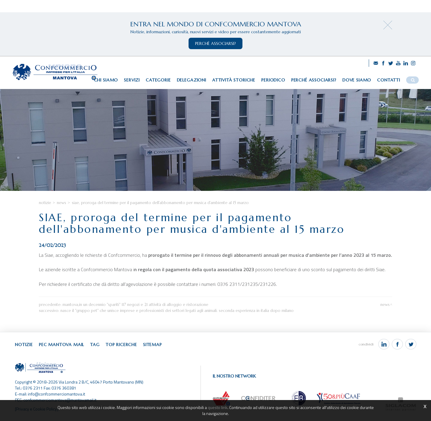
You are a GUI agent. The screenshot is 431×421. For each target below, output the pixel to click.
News (61, 202)
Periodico (273, 80)
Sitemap (152, 344)
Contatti (388, 80)
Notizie (45, 202)
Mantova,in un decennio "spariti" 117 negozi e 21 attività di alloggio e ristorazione (135, 304)
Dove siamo (356, 80)
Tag (95, 344)
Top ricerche (121, 344)
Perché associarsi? (313, 80)
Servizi (132, 80)
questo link (217, 407)
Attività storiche (233, 80)
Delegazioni (191, 80)
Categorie (158, 80)
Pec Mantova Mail (61, 344)
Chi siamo (106, 80)
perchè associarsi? (215, 43)
